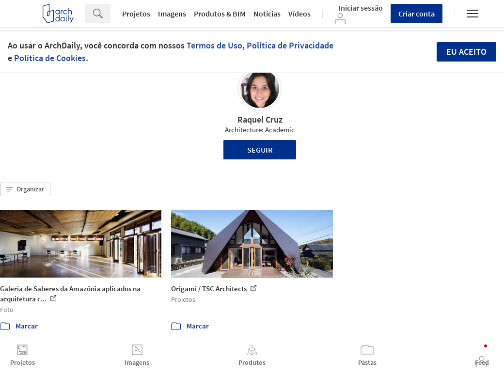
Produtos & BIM (220, 13)
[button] (25, 189)
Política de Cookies (50, 57)
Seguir (260, 150)
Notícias (267, 13)
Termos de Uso (214, 45)
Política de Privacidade (290, 45)
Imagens (172, 13)
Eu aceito (466, 51)
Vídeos (299, 13)
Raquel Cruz (260, 119)
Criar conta (416, 13)
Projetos (136, 13)
